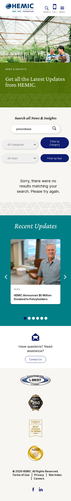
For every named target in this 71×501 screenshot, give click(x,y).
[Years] (20, 158)
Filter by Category (54, 143)
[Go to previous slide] (6, 277)
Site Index (55, 474)
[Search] (54, 128)
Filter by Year (54, 158)
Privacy (39, 474)
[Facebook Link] (33, 489)
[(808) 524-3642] (55, 7)
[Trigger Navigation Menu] (62, 7)
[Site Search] (46, 7)
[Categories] (20, 144)
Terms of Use (21, 474)
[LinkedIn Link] (41, 489)
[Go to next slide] (65, 277)
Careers (39, 478)
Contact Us (35, 359)
